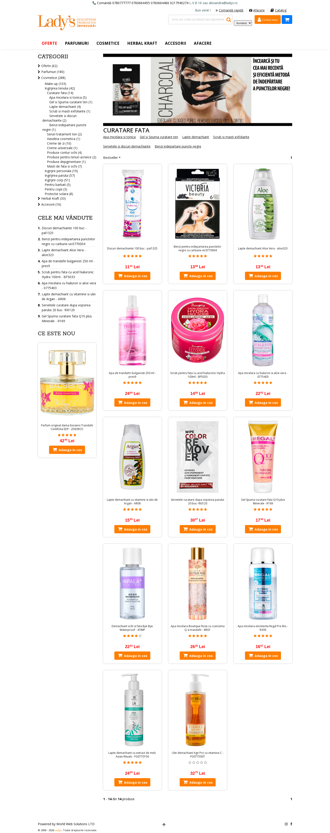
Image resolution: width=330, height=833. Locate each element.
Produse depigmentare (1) (66, 161)
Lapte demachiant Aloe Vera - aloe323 (263, 248)
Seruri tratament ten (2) (64, 134)
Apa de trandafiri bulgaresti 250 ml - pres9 (132, 375)
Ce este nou (56, 333)
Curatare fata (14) (60, 93)
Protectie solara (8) (59, 194)
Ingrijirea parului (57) (60, 175)
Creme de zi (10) (59, 143)
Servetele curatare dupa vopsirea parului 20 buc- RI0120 (197, 501)
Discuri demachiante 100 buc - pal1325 (132, 248)
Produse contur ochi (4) (64, 152)
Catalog (278, 10)
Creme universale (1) (62, 148)
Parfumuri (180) (52, 72)
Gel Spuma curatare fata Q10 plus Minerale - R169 (263, 501)
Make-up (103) (55, 83)
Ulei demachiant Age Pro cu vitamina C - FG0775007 (197, 754)
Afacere (257, 10)
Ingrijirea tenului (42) (60, 88)
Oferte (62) (49, 66)
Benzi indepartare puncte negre (178, 146)
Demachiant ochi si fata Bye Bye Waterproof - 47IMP (132, 628)
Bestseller (110, 157)
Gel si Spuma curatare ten (159, 137)
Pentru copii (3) (56, 189)
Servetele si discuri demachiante (127, 146)
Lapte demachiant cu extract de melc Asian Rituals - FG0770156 (132, 754)
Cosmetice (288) (53, 77)
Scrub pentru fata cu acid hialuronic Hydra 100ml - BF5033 (197, 375)
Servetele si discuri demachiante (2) (59, 118)
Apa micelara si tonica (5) (68, 97)
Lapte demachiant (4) (65, 106)
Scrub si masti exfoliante (231, 137)
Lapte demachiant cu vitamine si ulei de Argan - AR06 (132, 501)
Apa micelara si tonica (119, 137)
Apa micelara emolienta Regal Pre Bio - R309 (263, 628)
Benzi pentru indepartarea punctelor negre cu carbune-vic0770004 (197, 248)
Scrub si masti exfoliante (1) (69, 111)
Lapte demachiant (195, 137)
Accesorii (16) (51, 204)
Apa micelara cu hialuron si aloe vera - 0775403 (263, 375)
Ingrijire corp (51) (57, 180)
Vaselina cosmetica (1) (63, 139)
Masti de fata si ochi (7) (64, 166)
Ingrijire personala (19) (61, 171)
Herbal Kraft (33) (53, 198)
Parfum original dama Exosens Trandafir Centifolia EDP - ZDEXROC (67, 427)
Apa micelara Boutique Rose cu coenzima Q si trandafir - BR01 (198, 628)
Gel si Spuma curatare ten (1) (70, 102)
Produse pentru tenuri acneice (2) (71, 157)
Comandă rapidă (229, 10)
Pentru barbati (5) (58, 184)
